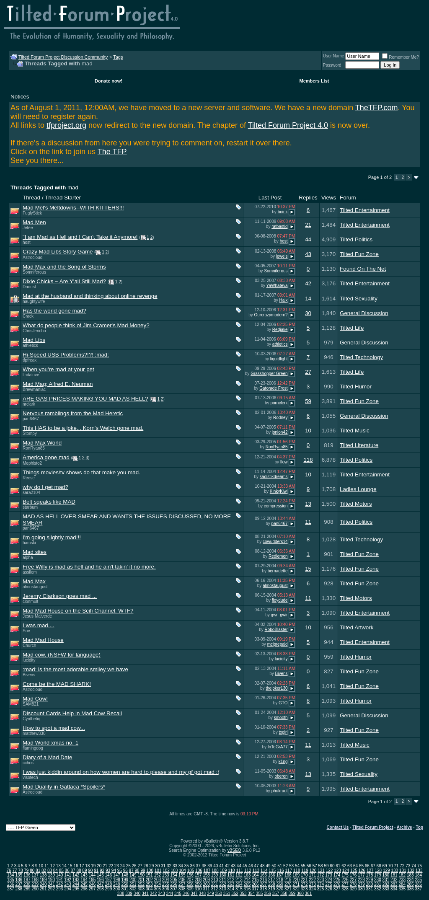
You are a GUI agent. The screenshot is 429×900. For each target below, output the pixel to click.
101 (158, 870)
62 (343, 866)
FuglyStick (32, 213)
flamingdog (33, 748)
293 (59, 889)
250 (125, 884)
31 (163, 866)
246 (92, 884)
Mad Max (34, 581)
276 (337, 884)
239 (35, 884)
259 (198, 884)
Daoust (29, 286)
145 (100, 875)
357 (275, 893)
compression (276, 506)
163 (247, 875)
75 (419, 866)
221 (304, 879)
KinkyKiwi (279, 491)
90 (90, 870)
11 (308, 522)
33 (175, 866)
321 (288, 889)
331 (369, 889)
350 (218, 893)
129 (386, 870)
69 (384, 866)
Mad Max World (42, 443)
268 (271, 884)
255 (165, 884)
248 (108, 884)
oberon (280, 776)
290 (35, 889)
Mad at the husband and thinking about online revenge (90, 296)
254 (157, 884)
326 (328, 889)
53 (291, 866)
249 (116, 884)
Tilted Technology (361, 357)
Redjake (280, 329)
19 (93, 866)
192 (67, 879)
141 (67, 875)
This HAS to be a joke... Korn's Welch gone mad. (83, 428)
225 (337, 879)
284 (402, 884)
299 (108, 889)
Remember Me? (400, 57)
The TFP (112, 151)
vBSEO (234, 850)
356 (267, 893)
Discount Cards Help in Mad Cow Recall (72, 713)
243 (67, 884)
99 (142, 870)
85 (61, 870)
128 (378, 870)
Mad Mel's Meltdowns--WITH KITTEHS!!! (73, 207)
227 (353, 879)
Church (29, 645)
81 (38, 870)
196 (100, 879)
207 (190, 879)
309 (190, 889)
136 (27, 875)
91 (96, 870)
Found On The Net (363, 269)
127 (370, 870)
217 (271, 879)
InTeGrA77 (278, 747)
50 (273, 866)
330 (361, 889)
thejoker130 (276, 688)
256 (173, 884)
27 (308, 372)
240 (43, 884)
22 (111, 866)
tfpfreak (29, 360)
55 (303, 866)
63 (349, 866)
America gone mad (46, 457)
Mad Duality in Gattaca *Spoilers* (64, 787)
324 (312, 889)
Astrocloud (32, 257)
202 (149, 879)
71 (396, 866)
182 (402, 875)
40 (215, 866)
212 (231, 879)
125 (353, 870)
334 (394, 889)
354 (251, 893)
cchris (28, 762)
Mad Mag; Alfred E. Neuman (58, 384)
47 (256, 866)
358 (283, 893)
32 (169, 866)
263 (231, 884)
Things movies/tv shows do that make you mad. (81, 472)
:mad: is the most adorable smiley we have (75, 669)
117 (288, 870)
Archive (404, 827)
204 (165, 879)
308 (182, 889)
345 (177, 893)
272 (304, 884)
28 (145, 866)
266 (255, 884)
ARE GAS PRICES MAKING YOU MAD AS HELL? (85, 399)
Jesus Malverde (37, 616)
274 (320, 884)
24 (122, 866)
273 (312, 884)
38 (204, 866)
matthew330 (34, 733)
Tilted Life (352, 328)
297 (92, 889)
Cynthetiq (31, 718)
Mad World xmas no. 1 (50, 743)
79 (26, 870)
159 (214, 875)
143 (84, 875)
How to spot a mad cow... (54, 728)
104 (182, 870)
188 (35, 879)
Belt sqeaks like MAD (49, 502)
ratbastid (279, 226)
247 (100, 884)
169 (296, 875)
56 (309, 866)
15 (308, 569)
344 (169, 893)
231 (386, 879)
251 (133, 884)
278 (353, 884)
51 (279, 866)
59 (308, 401)
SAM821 (31, 704)
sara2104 (31, 492)
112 (247, 870)
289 (27, 889)
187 (27, 879)
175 (345, 875)
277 (345, 884)
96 (125, 870)
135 (18, 875)
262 (222, 884)
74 (413, 866)
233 (402, 879)
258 (190, 884)
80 (32, 870)
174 (337, 875)
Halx (283, 300)
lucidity (29, 660)
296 (84, 889)
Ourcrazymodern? (271, 315)
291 (43, 889)
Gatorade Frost (273, 388)
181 (394, 875)
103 (174, 870)
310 (198, 889)
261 (214, 884)
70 (390, 866)
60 (332, 866)
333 (386, 889)
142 (76, 875)
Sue (26, 630)
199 (125, 879)
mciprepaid (277, 644)
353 (243, 893)
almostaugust (35, 586)
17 (81, 866)
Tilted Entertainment (365, 210)
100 (149, 870)
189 (43, 879)
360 (300, 893)
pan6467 (31, 418)
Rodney (280, 418)
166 (271, 875)
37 (198, 866)
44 (308, 239)
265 (247, 884)
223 (320, 879)
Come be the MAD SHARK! (57, 684)
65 (361, 866)
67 (373, 866)
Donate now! (108, 80)
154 (173, 875)
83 (49, 870)
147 (116, 875)
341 (145, 893)
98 (136, 870)
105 (190, 870)
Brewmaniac (34, 389)
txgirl (283, 732)
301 (125, 889)
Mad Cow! (35, 699)
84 (55, 870)
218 (279, 879)
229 (369, 879)
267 (263, 884)
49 (268, 866)
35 (186, 866)
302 (133, 889)
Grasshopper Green (269, 373)
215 (255, 879)
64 (355, 866)
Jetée (28, 227)
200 (133, 879)
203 (157, 879)
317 (255, 889)
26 (134, 866)
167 (279, 875)
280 (369, 884)
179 (377, 875)
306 (165, 889)
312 (214, 889)
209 (206, 879)
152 (157, 875)
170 (304, 875)
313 (222, 889)
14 (308, 298)
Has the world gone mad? (54, 311)
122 (329, 870)
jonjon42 (280, 432)
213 (239, 879)
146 (108, 875)
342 (153, 893)
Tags (118, 56)
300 (116, 889)
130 (394, 870)
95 (119, 870)
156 (190, 875)
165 (263, 875)
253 (149, 884)
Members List (314, 80)
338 (120, 893)
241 (51, 884)
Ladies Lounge (358, 489)
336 (410, 889)
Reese (29, 478)
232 (394, 879)
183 (410, 875)
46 (250, 866)
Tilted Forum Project (372, 827)
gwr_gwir (279, 615)
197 (108, 879)
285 (410, 884)
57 (315, 866)
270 (288, 884)
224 (328, 879)
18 (87, 866)
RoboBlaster (276, 629)
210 (214, 879)
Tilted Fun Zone (359, 254)
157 (198, 875)
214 (247, 879)
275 (328, 884)
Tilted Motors (356, 504)
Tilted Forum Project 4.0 (288, 125)
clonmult (30, 601)
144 (92, 875)
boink (283, 211)
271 (296, 884)
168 (288, 875)
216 (263, 879)
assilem (30, 572)
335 (402, 889)
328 (345, 889)
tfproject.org (66, 125)
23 (116, 866)
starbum (30, 507)
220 (296, 879)
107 (207, 870)
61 (338, 866)
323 (304, 889)
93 (108, 870)
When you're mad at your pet (58, 369)
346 (186, 893)
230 (377, 879)
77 (14, 870)
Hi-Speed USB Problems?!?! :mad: (66, 355)
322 (296, 889)
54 (297, 866)
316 (247, 889)
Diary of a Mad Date (47, 757)
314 (231, 889)
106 (198, 870)
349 (210, 893)
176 (353, 875)
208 (198, 879)
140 (59, 875)
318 (263, 889)
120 (313, 870)
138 (43, 875)
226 (345, 879)
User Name (333, 56)
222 (312, 879)
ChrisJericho (34, 330)
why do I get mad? (45, 487)
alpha (28, 557)
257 (182, 884)
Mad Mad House (43, 640)
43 (308, 254)
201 (141, 879)
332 (377, 889)
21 (308, 225)
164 (255, 875)
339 (128, 893)
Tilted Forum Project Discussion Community (63, 56)
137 (35, 875)
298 (100, 889)
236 (10, 884)
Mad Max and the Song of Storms (64, 267)
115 (272, 870)
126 (361, 870)
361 (308, 893)
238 (27, 884)
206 (182, 879)
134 (10, 875)
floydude (280, 600)
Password (332, 65)
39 (209, 866)
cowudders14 (275, 541)
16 (75, 866)
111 (239, 870)
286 (418, 884)
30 (308, 313)
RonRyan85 (34, 448)
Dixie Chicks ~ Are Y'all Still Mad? (64, 281)
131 (402, 870)
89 (84, 870)
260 (206, 884)
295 (76, 889)
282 (386, 884)
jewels (282, 256)
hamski (29, 543)
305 (157, 889)
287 (10, 889)
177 (361, 875)
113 (255, 870)
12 (52, 866)
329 (353, 889)
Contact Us (338, 827)
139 (51, 875)
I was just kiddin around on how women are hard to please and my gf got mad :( (121, 772)
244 (76, 884)
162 (239, 875)
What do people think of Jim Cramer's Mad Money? (86, 325)
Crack (28, 316)
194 (84, 879)
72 (402, 866)
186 (18, 879)
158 (206, 875)
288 (18, 889)
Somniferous (34, 272)
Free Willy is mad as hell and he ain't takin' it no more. (89, 567)
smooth (281, 717)
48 (262, 866)
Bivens (29, 674)
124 (345, 870)
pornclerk (278, 403)
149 (133, 875)
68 (379, 866)
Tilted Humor (356, 386)
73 (408, 866)
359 (292, 893)
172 (320, 875)
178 (369, 875)
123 (337, 870)
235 (418, 879)
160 (222, 875)
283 (394, 884)
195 (92, 879)
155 (182, 875)
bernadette (278, 571)
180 (386, 875)
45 (245, 866)
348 (202, 893)
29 (151, 866)
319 (271, 889)
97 (131, 870)
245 (84, 884)
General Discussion (364, 313)
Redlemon (278, 556)
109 (223, 870)
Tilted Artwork (356, 627)
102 (166, 870)
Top (419, 827)
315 (239, 889)
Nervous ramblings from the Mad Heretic (73, 413)
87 (73, 870)
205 (173, 879)
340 (137, 893)
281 (377, 884)
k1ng (283, 761)
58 (320, 866)
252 (141, 884)
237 (18, 884)
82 (43, 870)
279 (361, 884)
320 (279, 889)
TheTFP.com (376, 107)
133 (419, 870)
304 (149, 889)
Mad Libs (34, 340)
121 (321, 870)
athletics (30, 345)
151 (149, 875)
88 (78, 870)
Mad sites (35, 552)
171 (312, 875)
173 (328, 875)
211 (222, 879)
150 (141, 875)
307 (173, 889)
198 (116, 879)
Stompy (30, 433)
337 (418, 889)
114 (264, 870)
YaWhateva (277, 285)
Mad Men (34, 222)
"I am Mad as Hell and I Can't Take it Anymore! (80, 237)
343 (161, 893)
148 (125, 875)
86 (67, 870)
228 (361, 879)
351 (226, 893)
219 (288, 879)
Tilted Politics (356, 239)
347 (194, 893)
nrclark (29, 404)
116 (280, 870)
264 (239, 884)
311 (206, 889)
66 (367, 866)
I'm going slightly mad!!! (52, 537)
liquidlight (279, 359)
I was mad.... (38, 625)
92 (102, 870)
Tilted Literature (359, 445)
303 (141, 889)
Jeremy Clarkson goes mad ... (60, 596)
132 (410, 870)
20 (99, 866)
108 (215, 870)
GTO (283, 703)
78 (20, 870)
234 (410, 879)
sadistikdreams (274, 476)
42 (308, 283)
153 (165, 875)
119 (304, 870)
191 (59, 879)
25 (128, 866)
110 (231, 870)
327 (337, 889)
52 (285, 866)
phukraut (279, 791)
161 (231, 875)
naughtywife (34, 301)
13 (308, 504)
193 (76, 879)
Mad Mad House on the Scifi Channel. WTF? (78, 611)
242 (59, 884)
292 (51, 889)
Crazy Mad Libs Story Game (58, 251)
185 (10, 879)
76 (9, 870)
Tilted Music (355, 430)
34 (180, 866)
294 (67, 889)
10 (308, 430)
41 (221, 866)
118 (308, 460)
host (27, 242)
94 (113, 870)
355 (259, 893)
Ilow (284, 462)
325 (320, 889)
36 (192, 866)
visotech (30, 777)
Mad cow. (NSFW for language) (62, 655)
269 (279, 884)
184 (418, 875)
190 (51, 879)
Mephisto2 (32, 463)
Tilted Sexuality (358, 298)
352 (234, 893)
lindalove (31, 374)
